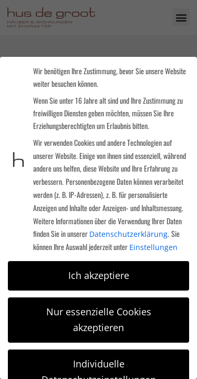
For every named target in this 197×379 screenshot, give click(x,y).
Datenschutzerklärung (128, 234)
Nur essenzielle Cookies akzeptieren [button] (98, 319)
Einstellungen (153, 247)
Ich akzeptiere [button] (98, 275)
